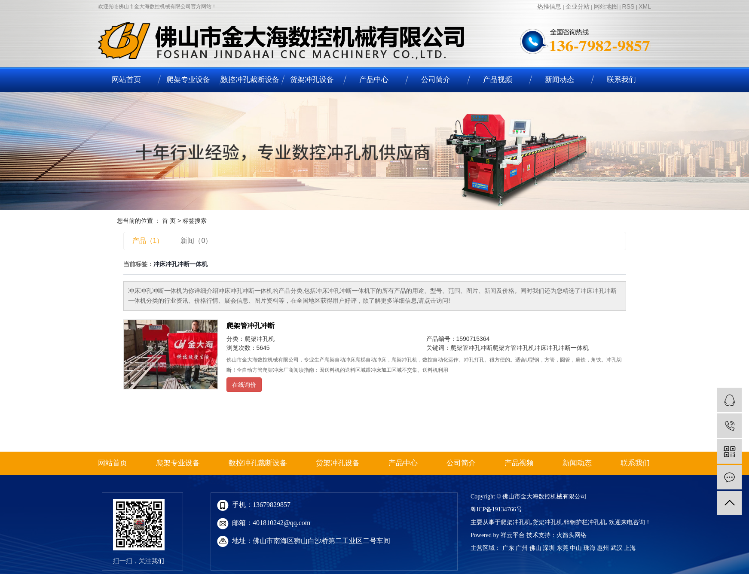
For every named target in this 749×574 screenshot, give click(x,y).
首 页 (169, 220)
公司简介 (435, 80)
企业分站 (578, 6)
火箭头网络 (571, 535)
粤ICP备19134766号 (496, 509)
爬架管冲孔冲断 (250, 325)
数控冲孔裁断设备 (250, 80)
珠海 (590, 548)
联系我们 (621, 80)
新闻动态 (559, 80)
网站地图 (606, 6)
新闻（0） (196, 240)
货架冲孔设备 (312, 80)
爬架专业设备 (188, 80)
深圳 (549, 548)
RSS (628, 6)
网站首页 (126, 80)
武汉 (617, 548)
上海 (630, 548)
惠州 (603, 548)
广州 (522, 548)
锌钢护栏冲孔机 (585, 522)
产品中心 (373, 80)
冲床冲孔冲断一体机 (562, 347)
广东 (508, 548)
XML (645, 6)
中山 (576, 548)
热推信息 (549, 6)
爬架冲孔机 (260, 338)
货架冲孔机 (547, 522)
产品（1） (148, 240)
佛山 (535, 548)
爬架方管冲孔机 (513, 347)
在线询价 (244, 384)
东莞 (562, 548)
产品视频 (497, 80)
